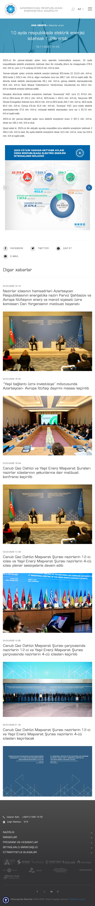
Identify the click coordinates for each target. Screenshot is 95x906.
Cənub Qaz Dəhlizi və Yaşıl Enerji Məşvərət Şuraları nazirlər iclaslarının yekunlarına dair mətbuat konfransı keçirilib (47, 473)
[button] (6, 900)
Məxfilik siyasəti (77, 899)
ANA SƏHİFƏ (38, 25)
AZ (79, 9)
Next (89, 188)
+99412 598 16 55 (32, 817)
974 (26, 822)
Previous (6, 188)
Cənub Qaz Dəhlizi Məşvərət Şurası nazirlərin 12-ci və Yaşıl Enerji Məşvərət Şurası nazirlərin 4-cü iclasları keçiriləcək (46, 734)
